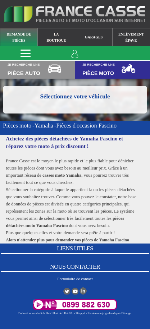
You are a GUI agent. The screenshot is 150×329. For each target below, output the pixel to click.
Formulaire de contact (75, 279)
